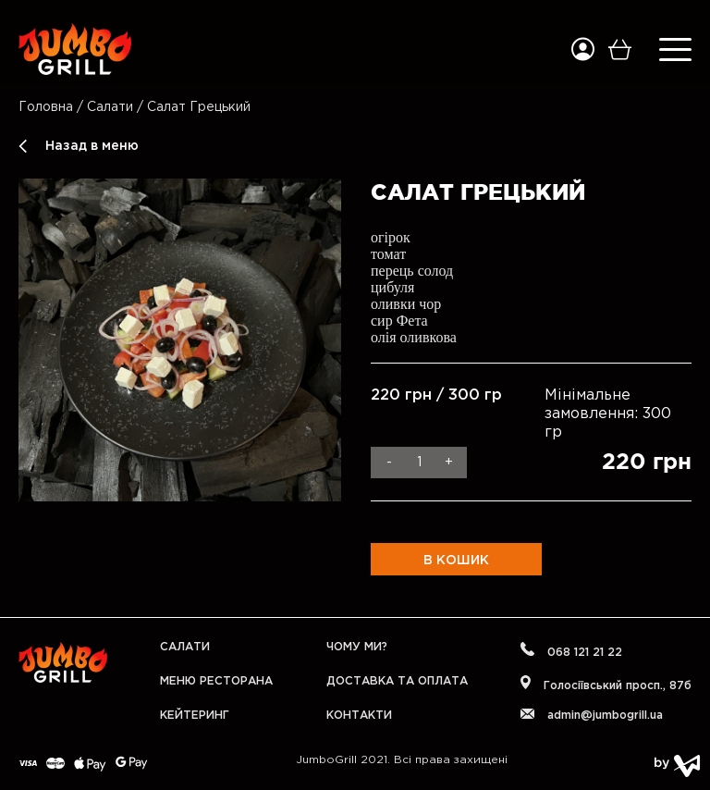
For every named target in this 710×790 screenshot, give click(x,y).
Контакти (359, 715)
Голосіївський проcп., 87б (606, 683)
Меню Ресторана (216, 681)
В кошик (456, 560)
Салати (112, 107)
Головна (45, 107)
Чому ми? (356, 647)
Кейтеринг (194, 715)
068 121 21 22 (571, 650)
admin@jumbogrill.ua (591, 715)
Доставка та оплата (397, 681)
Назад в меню (92, 146)
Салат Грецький (199, 107)
